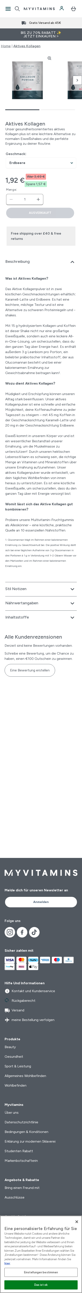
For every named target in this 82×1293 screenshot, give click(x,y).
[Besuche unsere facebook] (22, 932)
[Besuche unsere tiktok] (34, 932)
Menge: (11, 190)
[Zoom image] (49, 58)
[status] (24, 199)
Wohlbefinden (15, 1085)
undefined (41, 163)
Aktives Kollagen (26, 46)
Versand (14, 1010)
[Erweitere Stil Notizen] (41, 589)
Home (6, 46)
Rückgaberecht (20, 1000)
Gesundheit (14, 1056)
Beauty (10, 1047)
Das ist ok (41, 1284)
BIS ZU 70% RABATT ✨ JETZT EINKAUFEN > (41, 34)
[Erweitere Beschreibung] (41, 262)
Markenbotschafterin (21, 1161)
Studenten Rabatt (19, 1151)
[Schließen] (77, 1222)
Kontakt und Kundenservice (30, 991)
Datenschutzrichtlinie (21, 1122)
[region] (41, 1254)
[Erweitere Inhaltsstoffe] (41, 618)
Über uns (12, 1112)
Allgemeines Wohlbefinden (25, 1076)
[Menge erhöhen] (38, 199)
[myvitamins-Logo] (39, 8)
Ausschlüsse (14, 1197)
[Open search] (17, 9)
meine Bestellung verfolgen (29, 1020)
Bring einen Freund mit (22, 1188)
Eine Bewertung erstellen (30, 670)
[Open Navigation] (8, 8)
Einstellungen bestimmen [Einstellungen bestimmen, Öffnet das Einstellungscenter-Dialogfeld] (41, 1272)
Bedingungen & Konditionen (26, 1132)
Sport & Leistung (18, 1066)
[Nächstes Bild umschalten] (77, 80)
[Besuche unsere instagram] (10, 932)
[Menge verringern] (11, 199)
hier (7, 1263)
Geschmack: (16, 154)
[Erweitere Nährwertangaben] (41, 603)
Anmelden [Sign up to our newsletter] (41, 902)
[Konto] (62, 9)
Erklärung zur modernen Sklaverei (30, 1141)
